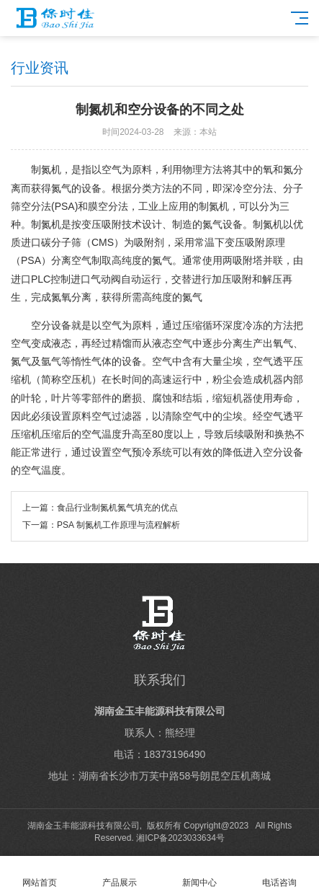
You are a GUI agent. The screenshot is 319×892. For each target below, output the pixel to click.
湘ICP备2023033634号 (180, 838)
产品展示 (120, 874)
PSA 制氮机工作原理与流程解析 (118, 525)
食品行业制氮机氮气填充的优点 (117, 508)
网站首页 (40, 874)
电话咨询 (279, 874)
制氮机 (46, 169)
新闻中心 (200, 874)
